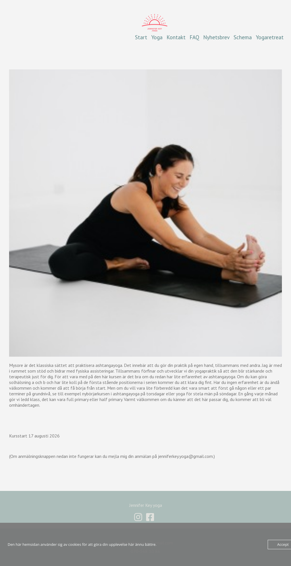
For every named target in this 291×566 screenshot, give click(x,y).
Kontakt (176, 37)
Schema (243, 37)
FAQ (194, 37)
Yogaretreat (270, 37)
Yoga (157, 37)
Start (141, 37)
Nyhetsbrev (216, 37)
